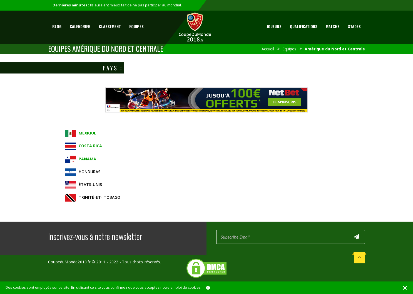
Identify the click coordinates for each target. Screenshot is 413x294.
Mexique (87, 133)
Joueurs (274, 26)
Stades (354, 26)
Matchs (333, 26)
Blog (56, 26)
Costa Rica (90, 145)
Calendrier (80, 26)
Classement (110, 26)
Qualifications (303, 26)
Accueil (268, 49)
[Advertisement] (206, 118)
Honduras (89, 171)
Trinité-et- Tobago (99, 197)
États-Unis (90, 184)
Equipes (136, 26)
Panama (87, 158)
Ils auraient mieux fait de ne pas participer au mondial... (136, 5)
